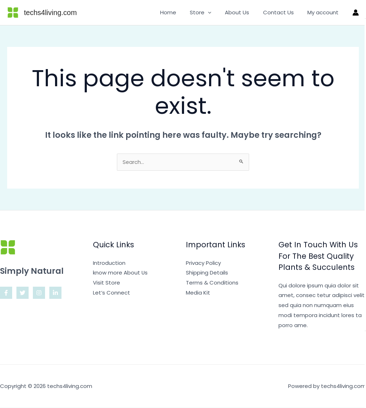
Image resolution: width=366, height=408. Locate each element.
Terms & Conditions (212, 283)
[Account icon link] (355, 12)
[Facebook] (6, 293)
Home (181, 12)
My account (324, 12)
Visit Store (106, 283)
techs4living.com (50, 12)
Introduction (109, 263)
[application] (218, 12)
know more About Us (120, 273)
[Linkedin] (55, 293)
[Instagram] (39, 293)
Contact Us (282, 12)
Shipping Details (207, 273)
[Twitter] (22, 293)
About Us (244, 12)
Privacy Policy (203, 263)
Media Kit (198, 293)
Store (211, 12)
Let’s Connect (111, 293)
